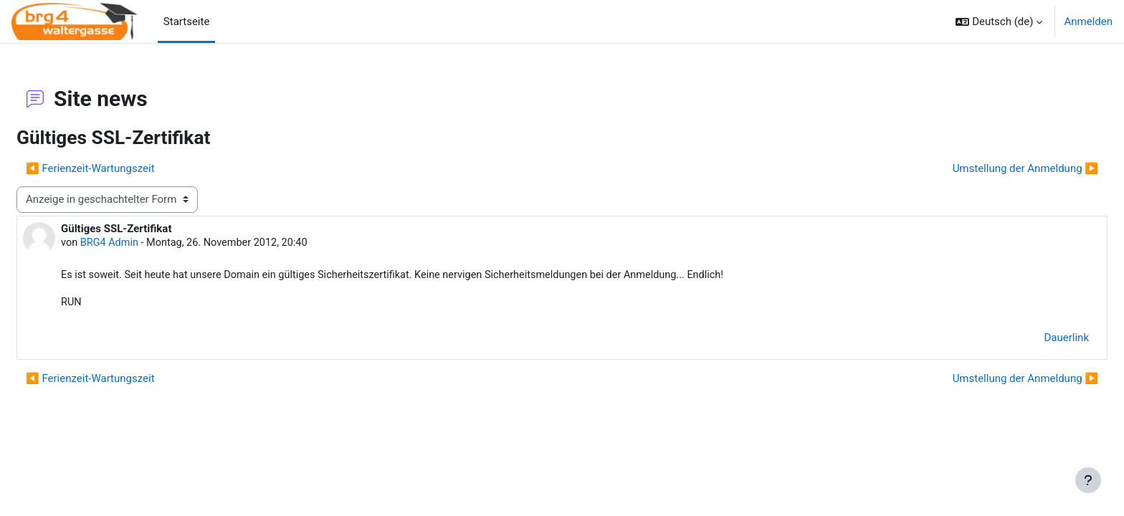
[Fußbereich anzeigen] (1088, 480)
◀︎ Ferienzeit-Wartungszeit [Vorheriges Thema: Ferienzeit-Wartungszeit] (124, 168)
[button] (999, 21)
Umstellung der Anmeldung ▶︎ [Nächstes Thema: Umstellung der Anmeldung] (991, 168)
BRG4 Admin (145, 242)
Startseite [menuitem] (186, 21)
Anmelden (1088, 21)
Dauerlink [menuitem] (1032, 339)
